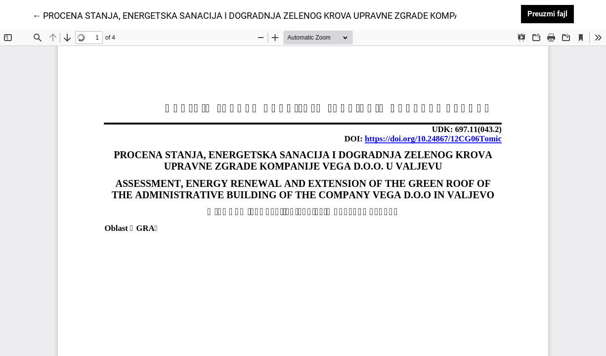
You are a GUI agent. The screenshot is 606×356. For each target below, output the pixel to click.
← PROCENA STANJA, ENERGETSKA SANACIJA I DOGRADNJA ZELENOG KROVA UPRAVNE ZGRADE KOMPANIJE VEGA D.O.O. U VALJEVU (304, 15)
